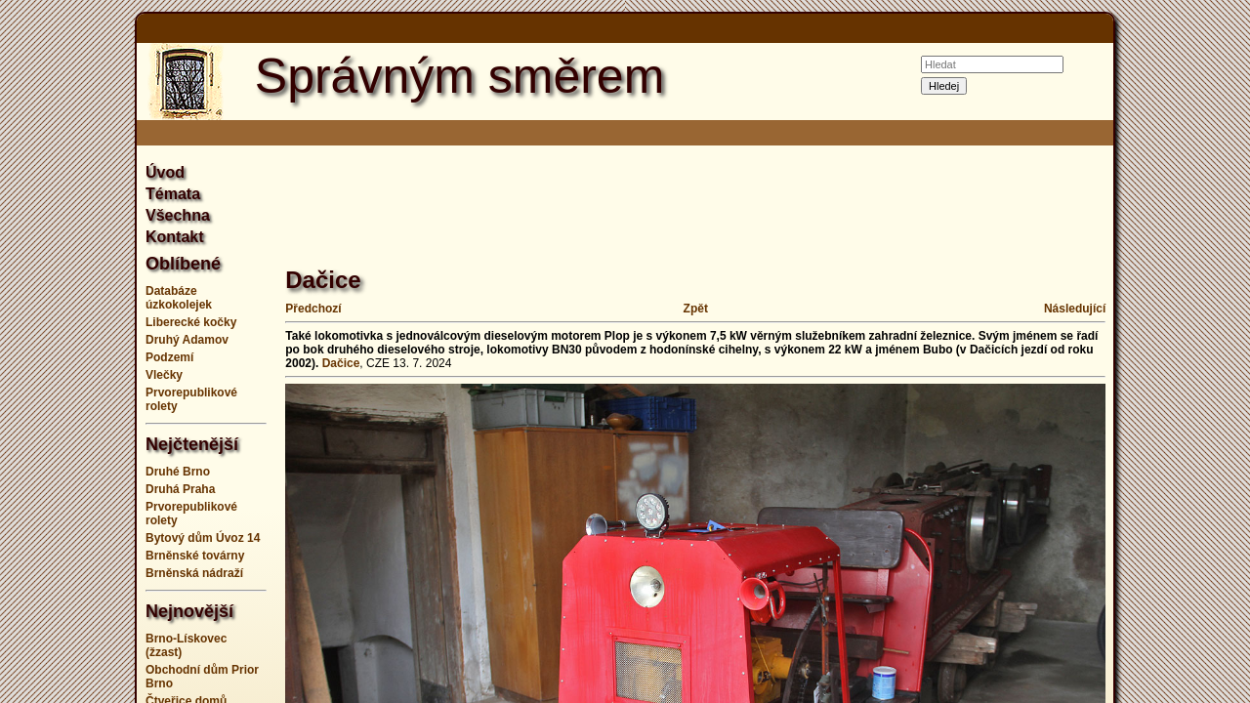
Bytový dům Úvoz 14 (203, 538)
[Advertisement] (1191, 351)
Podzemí (169, 357)
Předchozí (313, 308)
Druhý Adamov (187, 340)
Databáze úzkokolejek (179, 297)
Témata (173, 194)
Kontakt (175, 236)
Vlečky (164, 375)
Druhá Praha (180, 489)
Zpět (696, 308)
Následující (1074, 308)
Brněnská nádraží (194, 573)
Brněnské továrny (195, 555)
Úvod (165, 172)
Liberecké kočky (191, 322)
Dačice (341, 363)
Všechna (178, 215)
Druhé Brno (178, 471)
